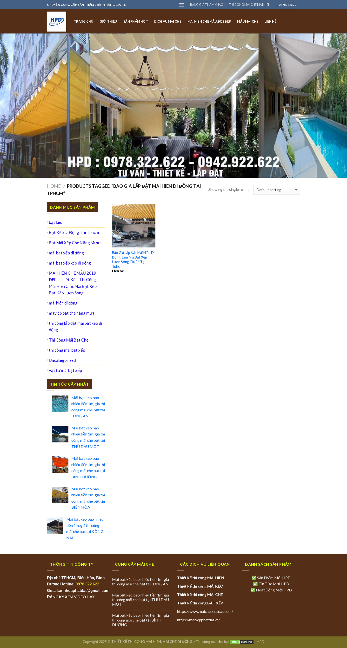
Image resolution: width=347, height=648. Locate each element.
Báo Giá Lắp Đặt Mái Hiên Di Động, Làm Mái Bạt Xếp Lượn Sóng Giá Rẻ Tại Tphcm (133, 259)
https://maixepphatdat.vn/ (198, 619)
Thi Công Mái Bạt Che (68, 340)
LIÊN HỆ (270, 21)
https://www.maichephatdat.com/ (205, 611)
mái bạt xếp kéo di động (70, 263)
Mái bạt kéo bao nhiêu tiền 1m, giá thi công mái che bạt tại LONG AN (140, 581)
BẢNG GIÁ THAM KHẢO (206, 4)
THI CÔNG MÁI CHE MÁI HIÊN (249, 4)
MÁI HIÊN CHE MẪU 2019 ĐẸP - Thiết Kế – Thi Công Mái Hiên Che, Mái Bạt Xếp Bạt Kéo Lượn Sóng (73, 283)
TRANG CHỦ (83, 21)
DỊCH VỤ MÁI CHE (167, 21)
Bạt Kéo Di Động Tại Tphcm (74, 232)
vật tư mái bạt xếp (65, 370)
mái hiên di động (63, 302)
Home (54, 186)
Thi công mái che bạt (212, 642)
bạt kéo (55, 222)
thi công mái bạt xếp (67, 350)
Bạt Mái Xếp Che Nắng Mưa (74, 242)
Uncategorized (62, 360)
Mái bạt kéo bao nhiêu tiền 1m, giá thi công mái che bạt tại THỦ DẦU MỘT (140, 599)
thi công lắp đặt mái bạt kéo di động (75, 326)
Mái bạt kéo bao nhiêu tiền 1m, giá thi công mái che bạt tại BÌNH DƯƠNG (140, 620)
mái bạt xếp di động (66, 252)
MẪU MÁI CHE (247, 21)
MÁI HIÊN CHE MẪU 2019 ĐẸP (209, 21)
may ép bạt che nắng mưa (71, 313)
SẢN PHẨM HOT (135, 21)
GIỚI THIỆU (108, 21)
